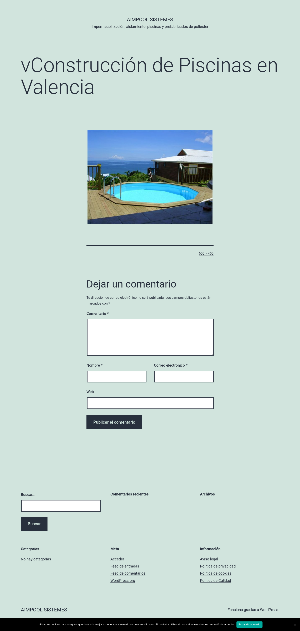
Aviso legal (209, 559)
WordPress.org (122, 580)
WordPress (269, 609)
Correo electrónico (171, 365)
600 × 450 (206, 253)
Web (90, 392)
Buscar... (28, 494)
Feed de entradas (124, 566)
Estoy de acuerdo (249, 624)
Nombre (94, 365)
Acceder (117, 559)
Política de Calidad (215, 580)
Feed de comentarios (127, 573)
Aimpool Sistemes (150, 19)
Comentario (97, 313)
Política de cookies (215, 573)
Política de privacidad (218, 566)
